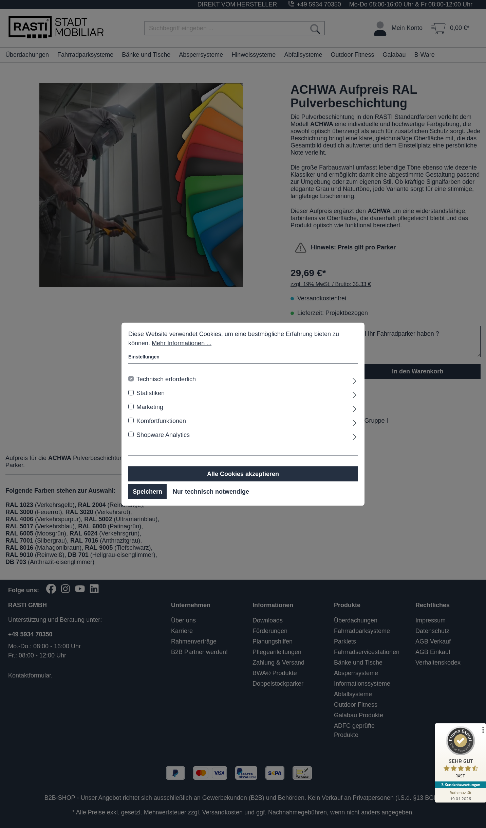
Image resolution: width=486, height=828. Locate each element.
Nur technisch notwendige (211, 491)
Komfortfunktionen (161, 420)
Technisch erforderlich (166, 378)
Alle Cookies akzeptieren (243, 473)
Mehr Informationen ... (181, 342)
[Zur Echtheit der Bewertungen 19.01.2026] (460, 795)
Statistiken (150, 392)
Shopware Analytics (163, 434)
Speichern (147, 491)
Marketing (149, 406)
